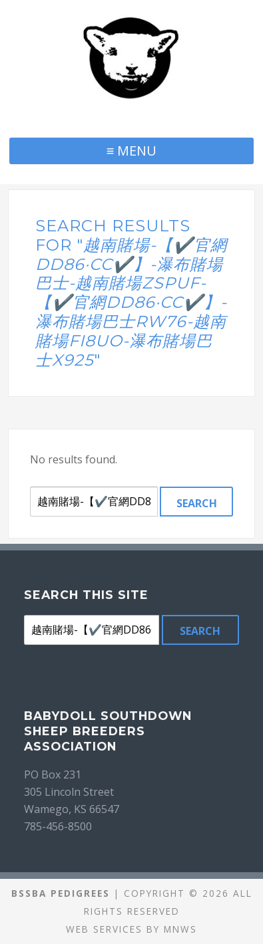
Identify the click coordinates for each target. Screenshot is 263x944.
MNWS (180, 929)
